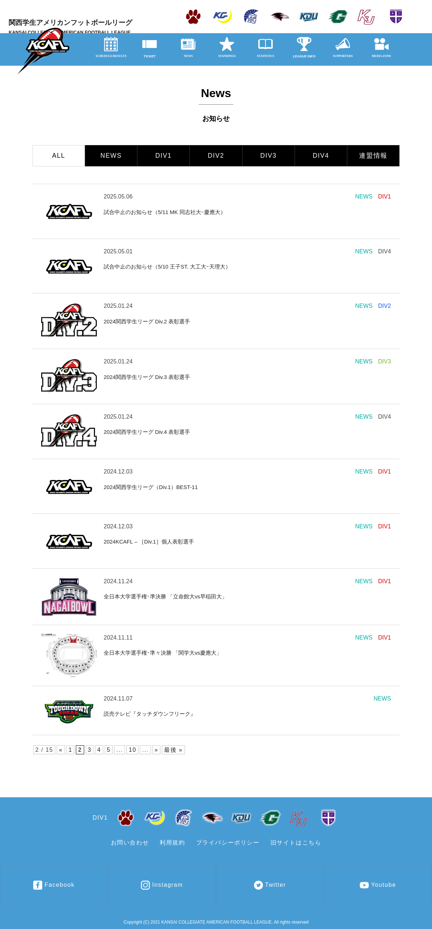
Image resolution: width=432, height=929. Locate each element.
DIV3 (268, 155)
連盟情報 (373, 155)
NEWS (111, 155)
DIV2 (216, 155)
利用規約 (172, 842)
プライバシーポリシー (228, 842)
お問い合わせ (130, 842)
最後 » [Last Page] (173, 750)
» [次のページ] (157, 750)
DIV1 (163, 155)
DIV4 (321, 155)
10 (132, 750)
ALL (58, 155)
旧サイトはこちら (296, 842)
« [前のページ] (61, 750)
